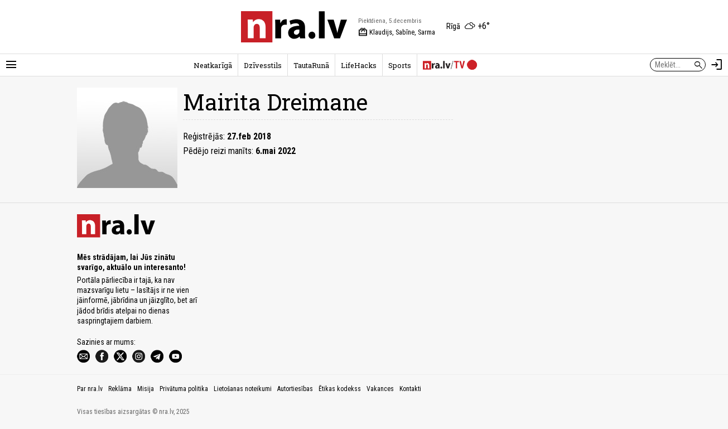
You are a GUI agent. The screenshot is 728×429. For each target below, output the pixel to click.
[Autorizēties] (717, 65)
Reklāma (120, 389)
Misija (145, 389)
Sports (399, 65)
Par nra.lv (90, 389)
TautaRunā (311, 65)
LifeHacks (359, 65)
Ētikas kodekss (340, 389)
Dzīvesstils (263, 65)
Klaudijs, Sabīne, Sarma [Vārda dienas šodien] (396, 32)
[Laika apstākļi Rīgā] (468, 27)
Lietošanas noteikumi (243, 389)
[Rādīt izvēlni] (11, 65)
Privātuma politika (184, 389)
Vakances (380, 389)
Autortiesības (295, 389)
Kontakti (410, 389)
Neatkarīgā (213, 65)
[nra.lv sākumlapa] (294, 26)
